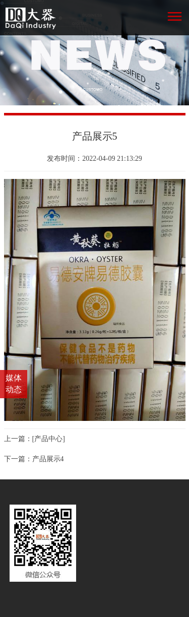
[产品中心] (48, 439)
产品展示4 (48, 459)
